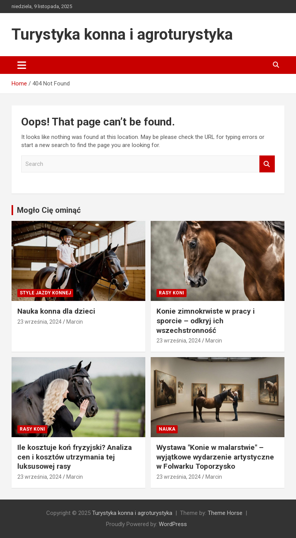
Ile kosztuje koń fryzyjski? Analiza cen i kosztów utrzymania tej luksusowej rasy (74, 457)
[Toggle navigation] (22, 65)
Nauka (167, 429)
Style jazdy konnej (45, 293)
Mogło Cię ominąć (49, 210)
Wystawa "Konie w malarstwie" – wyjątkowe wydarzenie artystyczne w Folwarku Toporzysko (215, 457)
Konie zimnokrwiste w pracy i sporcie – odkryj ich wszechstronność (205, 320)
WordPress (173, 524)
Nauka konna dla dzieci (56, 311)
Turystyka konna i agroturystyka (122, 34)
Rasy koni (171, 293)
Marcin (74, 322)
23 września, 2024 (39, 322)
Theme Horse (225, 513)
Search (267, 164)
